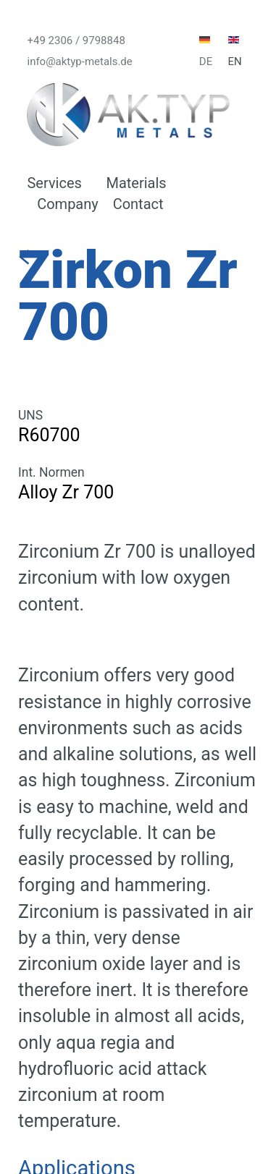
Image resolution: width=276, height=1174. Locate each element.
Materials (136, 183)
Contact (138, 204)
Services (54, 183)
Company (68, 204)
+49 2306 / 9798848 (76, 39)
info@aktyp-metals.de (79, 60)
